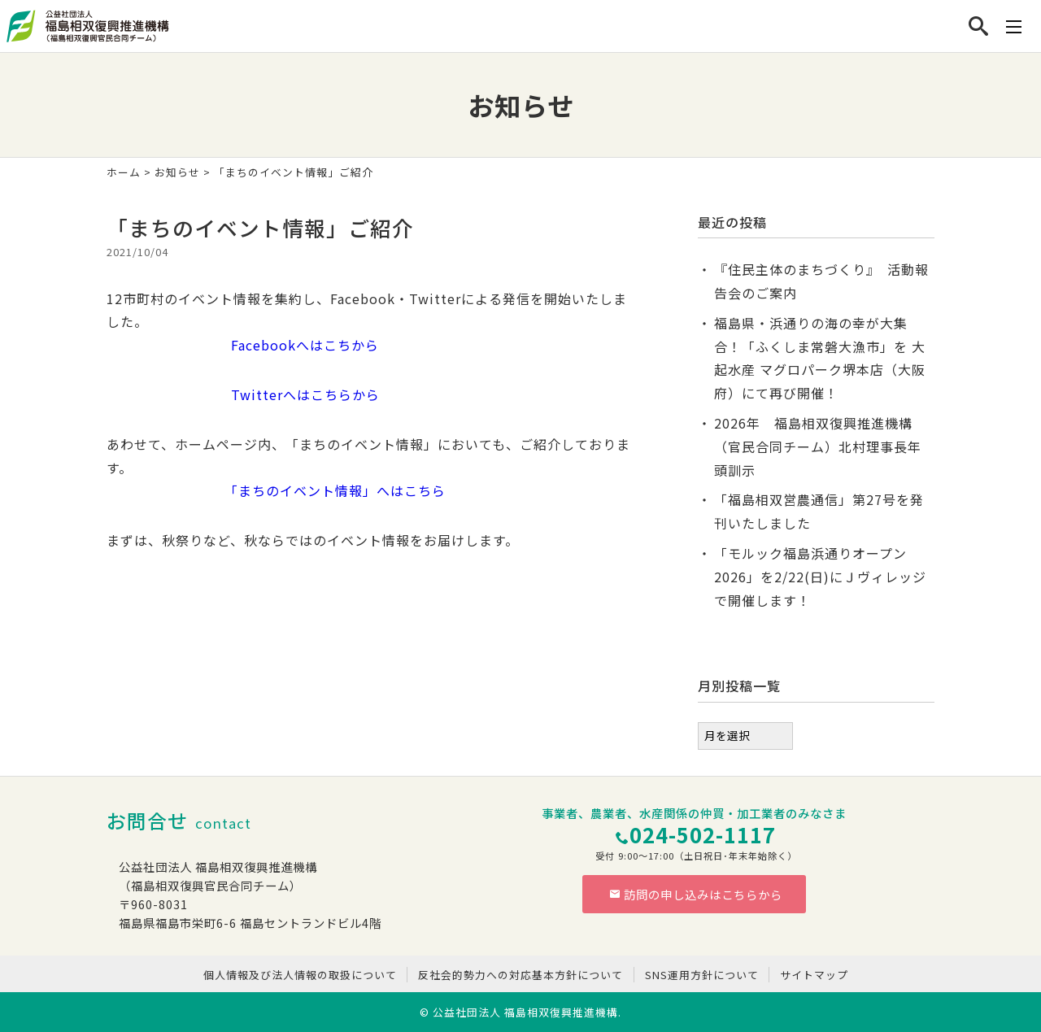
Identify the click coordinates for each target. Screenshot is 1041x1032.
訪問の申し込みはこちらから (696, 894)
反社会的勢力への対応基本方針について (520, 974)
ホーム (124, 172)
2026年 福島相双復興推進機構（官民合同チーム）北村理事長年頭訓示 (817, 446)
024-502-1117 (702, 834)
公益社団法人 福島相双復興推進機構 (525, 1012)
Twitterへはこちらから (243, 394)
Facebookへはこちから (243, 345)
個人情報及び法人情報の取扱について (300, 974)
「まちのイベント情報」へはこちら (276, 490)
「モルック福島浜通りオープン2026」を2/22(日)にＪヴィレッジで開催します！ (820, 576)
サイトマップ (814, 974)
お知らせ (177, 172)
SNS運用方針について (702, 974)
